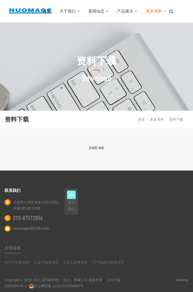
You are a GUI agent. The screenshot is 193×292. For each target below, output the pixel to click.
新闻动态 (98, 11)
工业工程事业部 (75, 262)
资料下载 (176, 119)
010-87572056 (28, 218)
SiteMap (182, 280)
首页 (46, 11)
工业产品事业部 (46, 262)
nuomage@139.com (31, 228)
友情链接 (13, 248)
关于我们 (69, 11)
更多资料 (156, 11)
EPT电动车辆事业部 (108, 262)
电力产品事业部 (17, 262)
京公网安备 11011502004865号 (56, 285)
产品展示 (127, 11)
